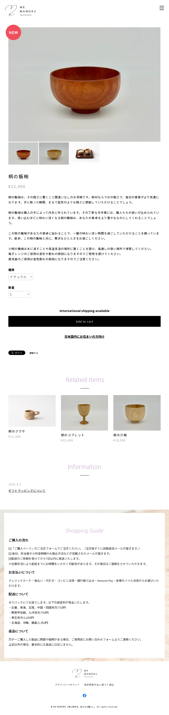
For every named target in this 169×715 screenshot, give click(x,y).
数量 (11, 287)
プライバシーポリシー (67, 684)
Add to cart (84, 321)
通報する (33, 353)
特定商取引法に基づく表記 (99, 684)
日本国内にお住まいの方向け (84, 336)
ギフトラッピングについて (26, 490)
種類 (11, 270)
